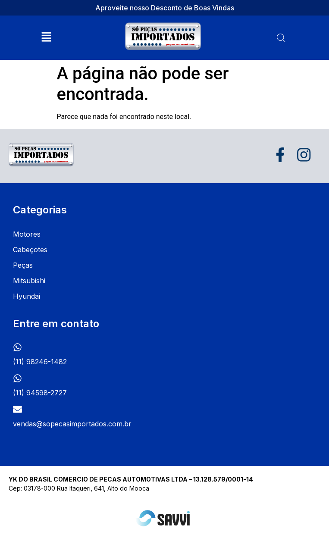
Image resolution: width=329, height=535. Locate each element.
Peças (23, 265)
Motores (27, 234)
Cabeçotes (30, 249)
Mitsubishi (29, 280)
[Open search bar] (281, 38)
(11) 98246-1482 (40, 361)
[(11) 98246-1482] (17, 347)
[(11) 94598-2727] (17, 378)
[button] (46, 37)
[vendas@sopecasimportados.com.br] (17, 409)
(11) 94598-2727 (40, 392)
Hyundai (26, 296)
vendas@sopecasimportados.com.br (72, 423)
